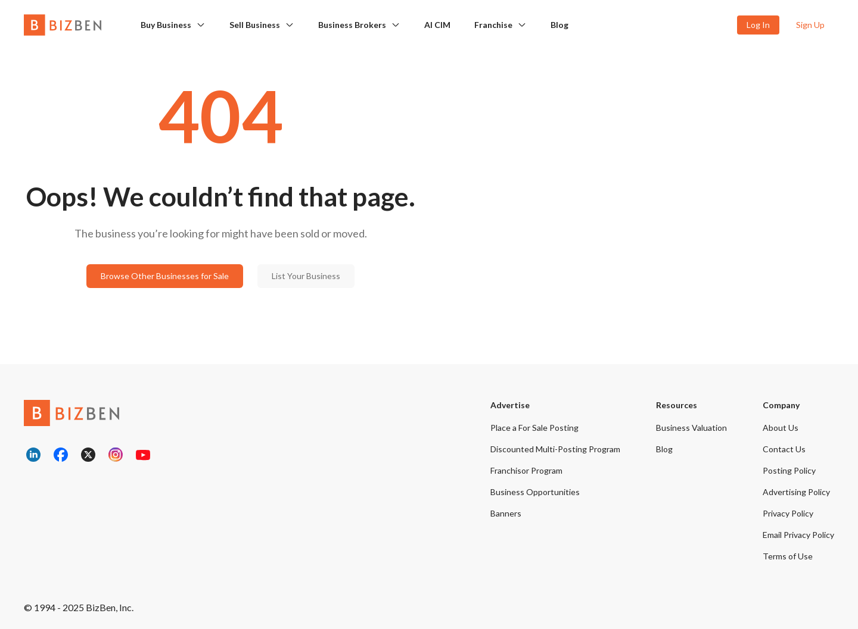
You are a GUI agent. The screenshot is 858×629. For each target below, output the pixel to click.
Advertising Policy (796, 492)
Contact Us (784, 449)
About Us (780, 428)
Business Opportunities (535, 492)
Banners (505, 513)
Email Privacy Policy (798, 535)
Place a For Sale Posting (534, 428)
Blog (559, 25)
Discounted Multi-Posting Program (555, 449)
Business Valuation (691, 428)
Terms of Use (788, 556)
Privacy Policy (788, 513)
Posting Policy (789, 470)
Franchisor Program (526, 470)
